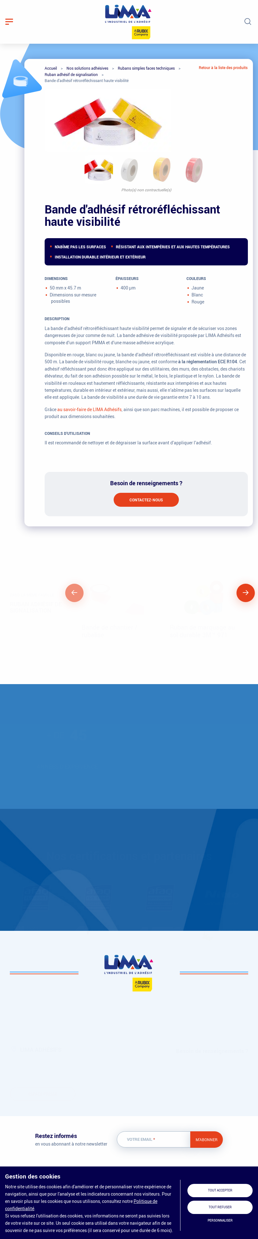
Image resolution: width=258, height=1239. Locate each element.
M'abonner (206, 1139)
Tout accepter (220, 1190)
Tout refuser (220, 1207)
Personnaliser (220, 1220)
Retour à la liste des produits (223, 67)
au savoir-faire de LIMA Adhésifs (89, 409)
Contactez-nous (146, 499)
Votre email (141, 1139)
